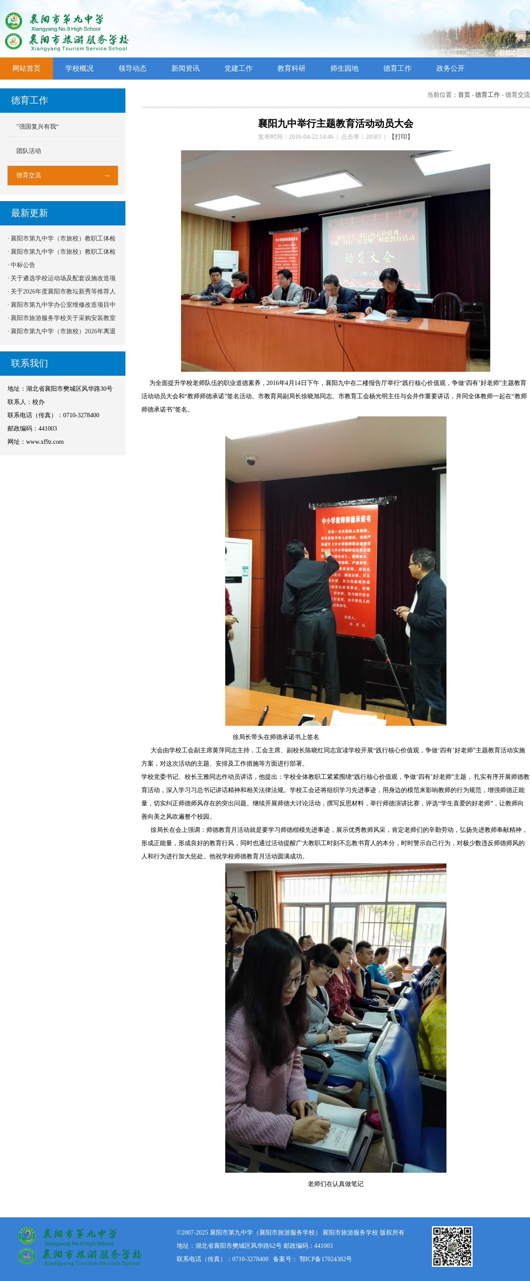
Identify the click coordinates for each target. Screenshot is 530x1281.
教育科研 (291, 68)
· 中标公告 (21, 265)
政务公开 (450, 68)
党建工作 (238, 68)
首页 (464, 95)
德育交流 (28, 175)
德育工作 (397, 68)
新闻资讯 (185, 68)
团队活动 (28, 151)
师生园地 (344, 68)
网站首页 (26, 68)
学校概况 (79, 68)
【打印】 (401, 136)
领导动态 (132, 68)
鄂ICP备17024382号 (325, 1259)
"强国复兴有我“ (37, 126)
